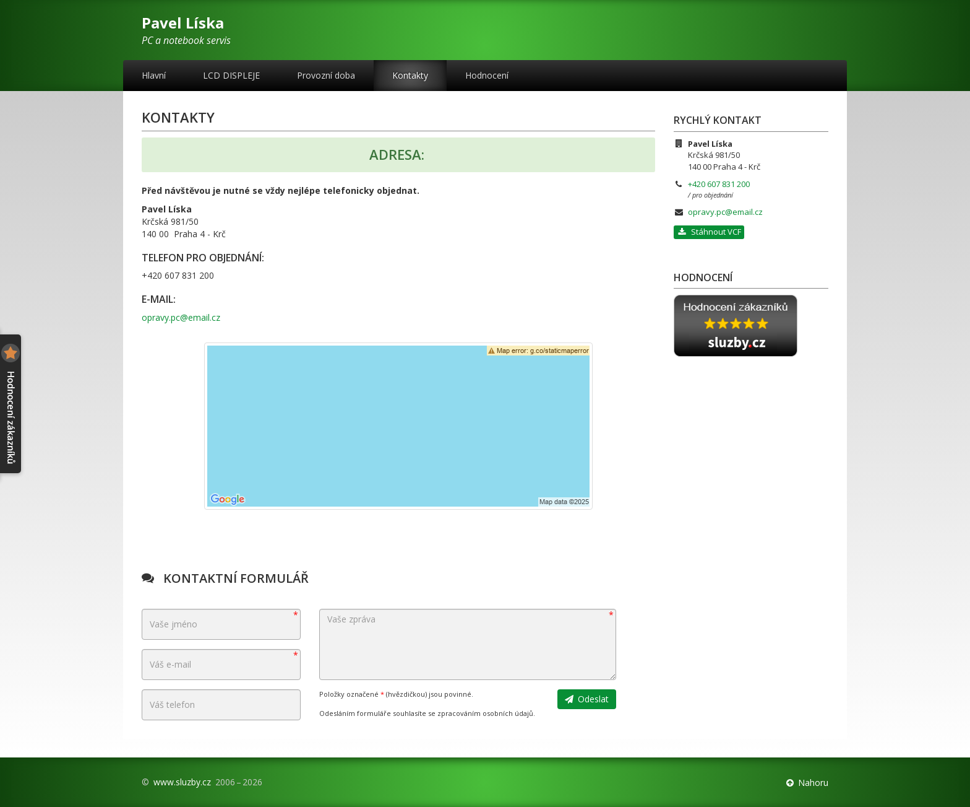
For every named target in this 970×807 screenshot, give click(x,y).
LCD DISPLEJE (231, 75)
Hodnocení (487, 75)
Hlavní (154, 75)
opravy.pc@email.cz (181, 317)
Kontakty (410, 75)
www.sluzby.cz (182, 782)
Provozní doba (326, 75)
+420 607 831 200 (719, 184)
